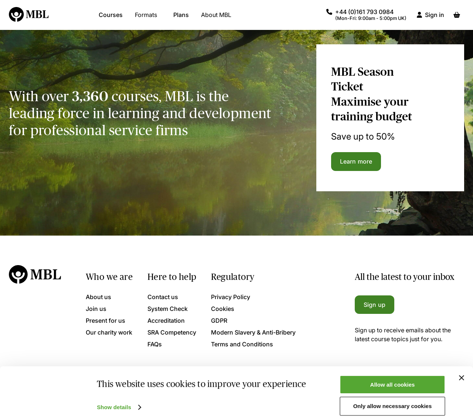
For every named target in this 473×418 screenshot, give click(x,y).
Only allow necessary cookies (392, 400)
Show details (114, 400)
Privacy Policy (230, 297)
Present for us (105, 320)
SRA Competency (171, 332)
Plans (181, 18)
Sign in (434, 18)
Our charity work (109, 332)
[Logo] (29, 18)
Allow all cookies (392, 378)
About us (98, 297)
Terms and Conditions (242, 344)
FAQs (154, 344)
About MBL (216, 18)
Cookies (222, 308)
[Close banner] (461, 371)
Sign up (374, 304)
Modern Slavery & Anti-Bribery (253, 332)
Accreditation (166, 320)
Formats (146, 18)
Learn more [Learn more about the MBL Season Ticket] (356, 161)
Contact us (162, 297)
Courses (111, 18)
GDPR (219, 320)
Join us (96, 308)
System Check (167, 308)
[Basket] (456, 18)
